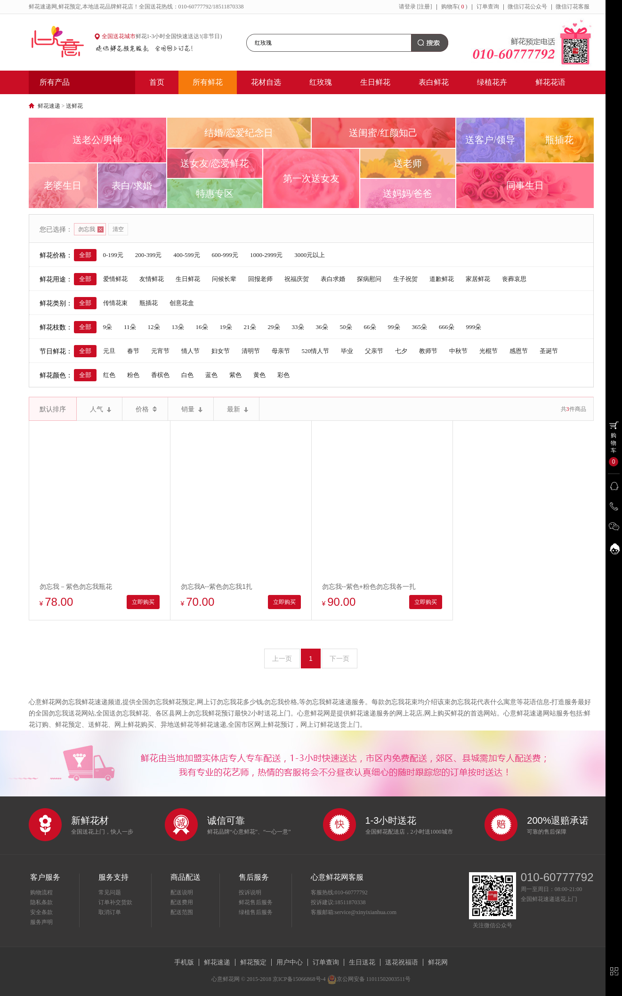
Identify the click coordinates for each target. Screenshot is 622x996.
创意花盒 (182, 302)
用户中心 (289, 962)
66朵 (370, 326)
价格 (146, 409)
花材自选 (266, 82)
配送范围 (181, 912)
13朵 (178, 326)
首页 (156, 82)
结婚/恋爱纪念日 (238, 133)
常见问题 (109, 892)
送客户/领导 (490, 140)
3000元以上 (309, 254)
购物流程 (41, 892)
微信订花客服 (573, 6)
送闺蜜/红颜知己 (383, 133)
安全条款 (41, 912)
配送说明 (181, 892)
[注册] (424, 6)
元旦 (109, 350)
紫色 (235, 374)
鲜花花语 (550, 82)
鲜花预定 (253, 962)
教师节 (428, 350)
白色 (187, 374)
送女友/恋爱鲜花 (214, 163)
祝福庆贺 (296, 278)
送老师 (408, 163)
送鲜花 (74, 106)
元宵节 (160, 350)
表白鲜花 (434, 82)
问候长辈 (224, 278)
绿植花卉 (492, 82)
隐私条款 (41, 902)
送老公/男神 (97, 140)
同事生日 (525, 185)
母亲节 (281, 350)
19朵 (226, 326)
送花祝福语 (401, 962)
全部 (85, 254)
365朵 (420, 326)
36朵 (322, 326)
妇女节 (220, 350)
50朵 (346, 326)
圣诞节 (549, 350)
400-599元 (186, 254)
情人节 (190, 350)
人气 (100, 409)
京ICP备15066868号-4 (299, 979)
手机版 (184, 962)
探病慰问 (369, 278)
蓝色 (211, 374)
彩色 (283, 374)
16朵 (202, 326)
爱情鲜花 (115, 278)
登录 (410, 6)
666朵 (446, 326)
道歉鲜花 (441, 278)
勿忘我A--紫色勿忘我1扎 (216, 586)
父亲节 (374, 350)
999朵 (474, 326)
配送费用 (181, 902)
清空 (118, 229)
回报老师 (260, 278)
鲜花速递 (49, 106)
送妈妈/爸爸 (408, 193)
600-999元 (225, 254)
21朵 (250, 326)
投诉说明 (250, 892)
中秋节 (458, 350)
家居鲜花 (478, 278)
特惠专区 (215, 193)
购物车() (454, 6)
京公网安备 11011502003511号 (369, 979)
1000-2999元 (266, 254)
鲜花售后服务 (256, 902)
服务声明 (41, 922)
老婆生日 (62, 185)
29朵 (274, 326)
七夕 (401, 350)
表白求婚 (333, 278)
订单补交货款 (115, 902)
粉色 (133, 374)
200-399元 (148, 254)
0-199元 (113, 254)
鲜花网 (438, 962)
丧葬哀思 (514, 278)
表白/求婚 (132, 185)
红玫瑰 (320, 82)
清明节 (251, 350)
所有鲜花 (208, 82)
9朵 (108, 326)
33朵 (298, 326)
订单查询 (488, 6)
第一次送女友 (311, 178)
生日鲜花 (375, 82)
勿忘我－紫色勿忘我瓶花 (76, 586)
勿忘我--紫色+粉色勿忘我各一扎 (369, 586)
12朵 (154, 326)
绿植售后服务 (256, 912)
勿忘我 (91, 229)
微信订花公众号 (527, 6)
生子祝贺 (405, 278)
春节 (133, 350)
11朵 (130, 326)
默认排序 (53, 409)
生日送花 (362, 962)
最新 (237, 409)
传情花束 (115, 302)
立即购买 (143, 602)
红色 (109, 374)
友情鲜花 (151, 278)
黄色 (259, 374)
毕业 (347, 350)
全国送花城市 (119, 36)
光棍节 (488, 350)
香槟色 (160, 374)
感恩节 (518, 350)
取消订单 (109, 912)
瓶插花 (559, 140)
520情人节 (316, 350)
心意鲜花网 (62, 42)
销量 (191, 409)
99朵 (394, 326)
